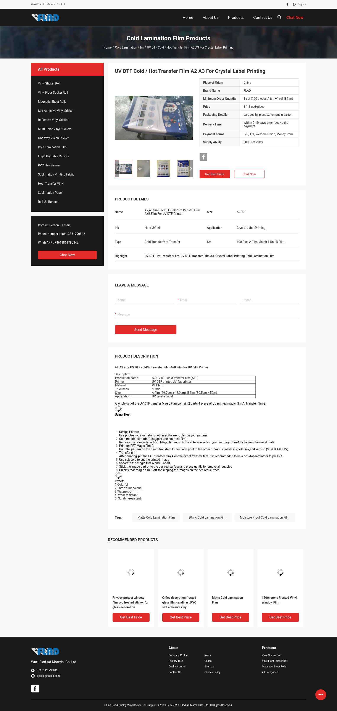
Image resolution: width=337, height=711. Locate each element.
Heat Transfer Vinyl (51, 183)
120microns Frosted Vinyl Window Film (279, 600)
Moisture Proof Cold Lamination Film (264, 517)
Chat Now (67, 255)
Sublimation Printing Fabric (56, 174)
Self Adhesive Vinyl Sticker (56, 110)
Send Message (145, 330)
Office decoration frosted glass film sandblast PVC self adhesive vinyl (179, 602)
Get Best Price (214, 174)
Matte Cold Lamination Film (156, 517)
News (207, 655)
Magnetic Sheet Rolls (52, 101)
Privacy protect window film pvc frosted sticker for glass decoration (131, 602)
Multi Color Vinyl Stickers (55, 129)
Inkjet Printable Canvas (53, 156)
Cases (207, 660)
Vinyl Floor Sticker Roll (53, 92)
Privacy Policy (212, 672)
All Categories (270, 672)
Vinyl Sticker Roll (49, 83)
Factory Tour (176, 660)
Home (107, 47)
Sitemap (209, 666)
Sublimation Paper (50, 192)
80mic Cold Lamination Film (207, 517)
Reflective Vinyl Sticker (53, 120)
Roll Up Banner (48, 201)
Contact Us (175, 672)
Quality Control (177, 666)
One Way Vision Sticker (53, 138)
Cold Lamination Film (129, 47)
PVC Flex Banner (49, 165)
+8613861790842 (66, 242)
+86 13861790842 (72, 234)
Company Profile (178, 655)
